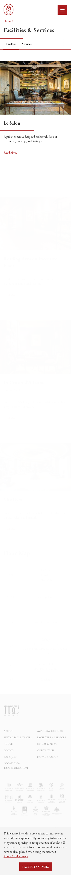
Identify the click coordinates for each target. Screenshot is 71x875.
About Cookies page (16, 856)
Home (7, 21)
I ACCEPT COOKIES (35, 867)
